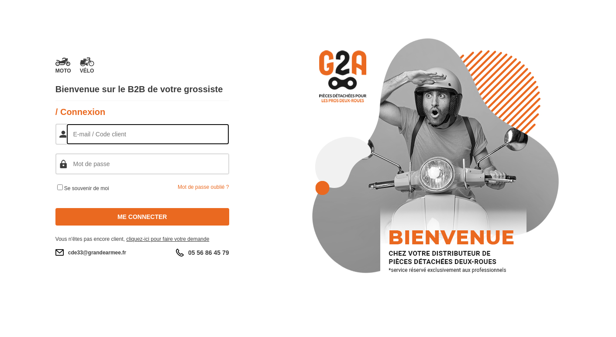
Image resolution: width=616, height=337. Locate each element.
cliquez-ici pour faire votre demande (167, 239)
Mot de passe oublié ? (203, 187)
